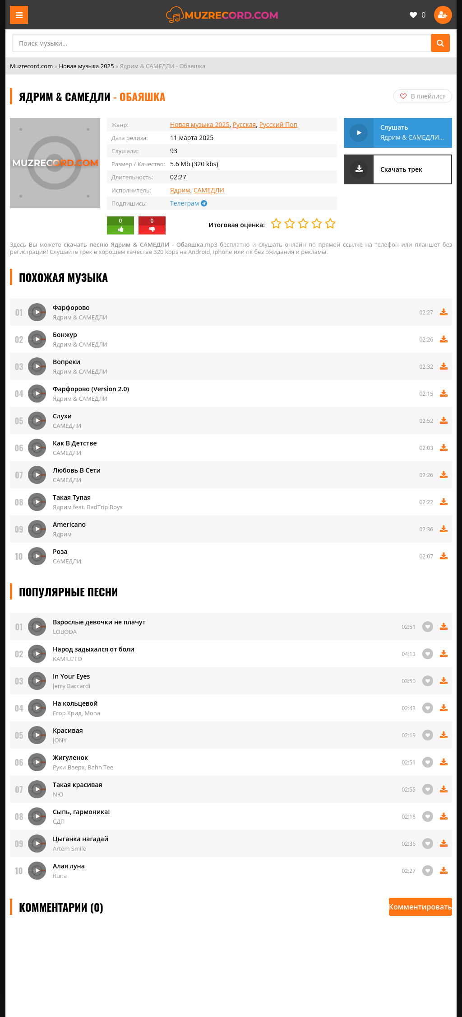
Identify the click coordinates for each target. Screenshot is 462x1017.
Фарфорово (71, 307)
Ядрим (180, 190)
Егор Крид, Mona (76, 713)
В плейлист (422, 96)
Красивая (68, 730)
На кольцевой (75, 703)
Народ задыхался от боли (93, 649)
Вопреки (66, 361)
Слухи (62, 416)
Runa (60, 876)
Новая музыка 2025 (86, 66)
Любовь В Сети (77, 470)
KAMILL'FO (67, 659)
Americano (69, 524)
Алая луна (69, 866)
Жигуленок (70, 757)
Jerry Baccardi (71, 686)
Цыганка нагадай (80, 838)
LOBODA (65, 632)
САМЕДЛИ (209, 190)
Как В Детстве (75, 443)
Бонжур (65, 334)
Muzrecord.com (31, 66)
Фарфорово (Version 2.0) (91, 388)
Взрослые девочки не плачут (99, 622)
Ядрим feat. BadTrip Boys (88, 507)
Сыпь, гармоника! (81, 811)
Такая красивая (77, 784)
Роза (60, 551)
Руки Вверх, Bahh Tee (83, 767)
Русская (244, 124)
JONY (60, 740)
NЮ (58, 794)
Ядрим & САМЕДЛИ (80, 317)
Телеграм (188, 203)
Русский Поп (278, 124)
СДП (59, 821)
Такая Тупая (72, 497)
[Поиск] (440, 43)
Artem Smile (69, 848)
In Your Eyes (71, 676)
